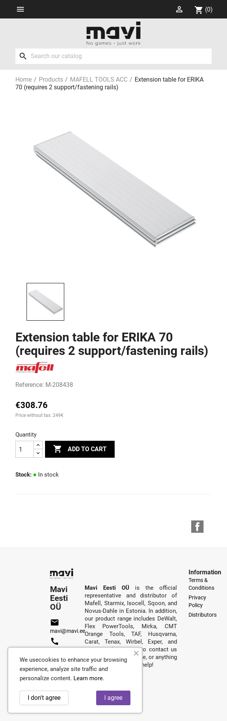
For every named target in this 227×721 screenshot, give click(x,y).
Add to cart (80, 449)
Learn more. (88, 678)
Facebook (197, 526)
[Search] (113, 56)
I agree (113, 697)
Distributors (203, 615)
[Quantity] (24, 449)
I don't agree (44, 697)
